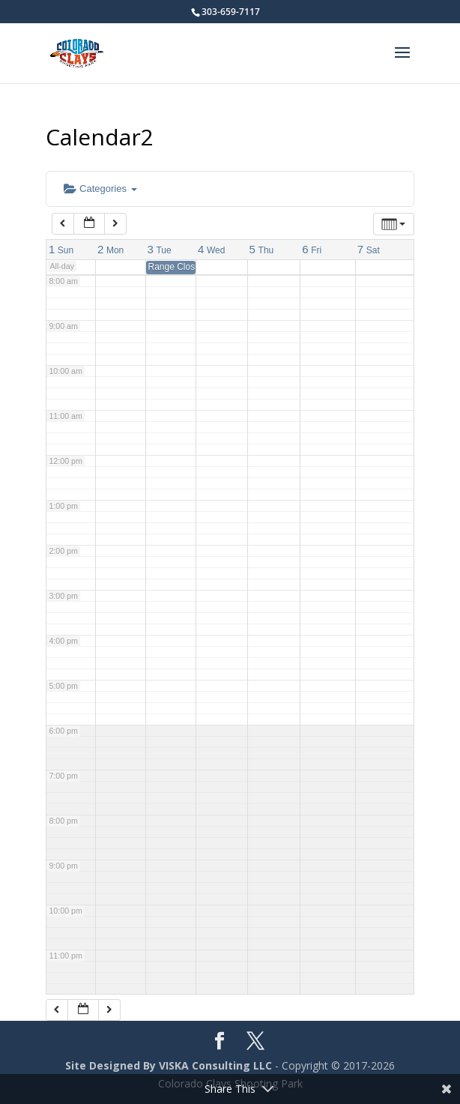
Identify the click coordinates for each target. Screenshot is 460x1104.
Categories (100, 188)
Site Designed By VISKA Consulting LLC (168, 1065)
